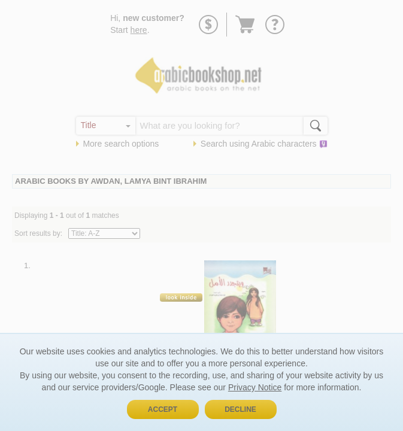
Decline (240, 409)
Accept (162, 409)
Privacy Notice (254, 387)
